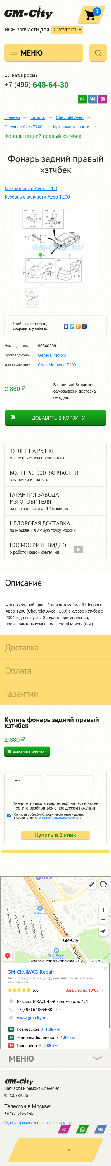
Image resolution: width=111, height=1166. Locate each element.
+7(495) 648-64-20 (19, 1113)
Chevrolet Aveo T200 (23, 126)
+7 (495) (36, 84)
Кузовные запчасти (71, 126)
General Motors (52, 355)
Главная (12, 117)
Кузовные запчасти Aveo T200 (37, 197)
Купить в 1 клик (55, 835)
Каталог (37, 117)
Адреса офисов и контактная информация (38, 1123)
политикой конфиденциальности (59, 817)
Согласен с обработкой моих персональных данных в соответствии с (49, 816)
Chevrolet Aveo (70, 117)
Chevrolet (64, 30)
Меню (32, 53)
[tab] (55, 582)
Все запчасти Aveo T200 (31, 188)
